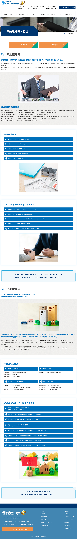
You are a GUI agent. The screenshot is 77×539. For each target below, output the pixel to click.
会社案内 (59, 14)
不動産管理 (54, 45)
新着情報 (67, 522)
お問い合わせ (68, 525)
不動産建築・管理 (44, 14)
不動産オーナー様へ (68, 14)
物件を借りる (13, 14)
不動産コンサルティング (32, 14)
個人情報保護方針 (69, 528)
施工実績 (53, 14)
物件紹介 (6, 14)
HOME (42, 511)
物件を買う (21, 14)
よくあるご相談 (69, 519)
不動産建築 (23, 45)
